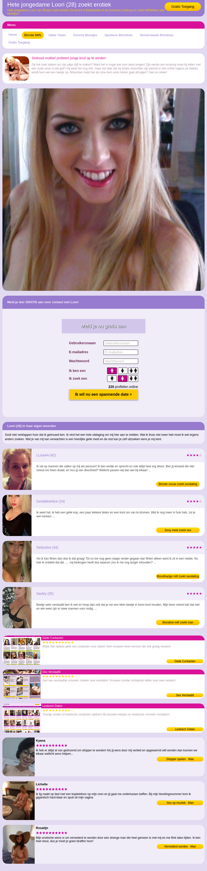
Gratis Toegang (182, 6)
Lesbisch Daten (185, 729)
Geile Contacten (185, 661)
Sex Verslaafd (185, 695)
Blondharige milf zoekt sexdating (178, 576)
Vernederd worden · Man (180, 846)
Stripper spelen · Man (180, 759)
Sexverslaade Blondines (157, 35)
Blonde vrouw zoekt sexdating (178, 484)
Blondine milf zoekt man (177, 622)
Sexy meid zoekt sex (178, 530)
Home (12, 34)
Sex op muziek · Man (180, 802)
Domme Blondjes (85, 35)
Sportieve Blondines (118, 35)
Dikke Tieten (57, 35)
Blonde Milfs (32, 35)
